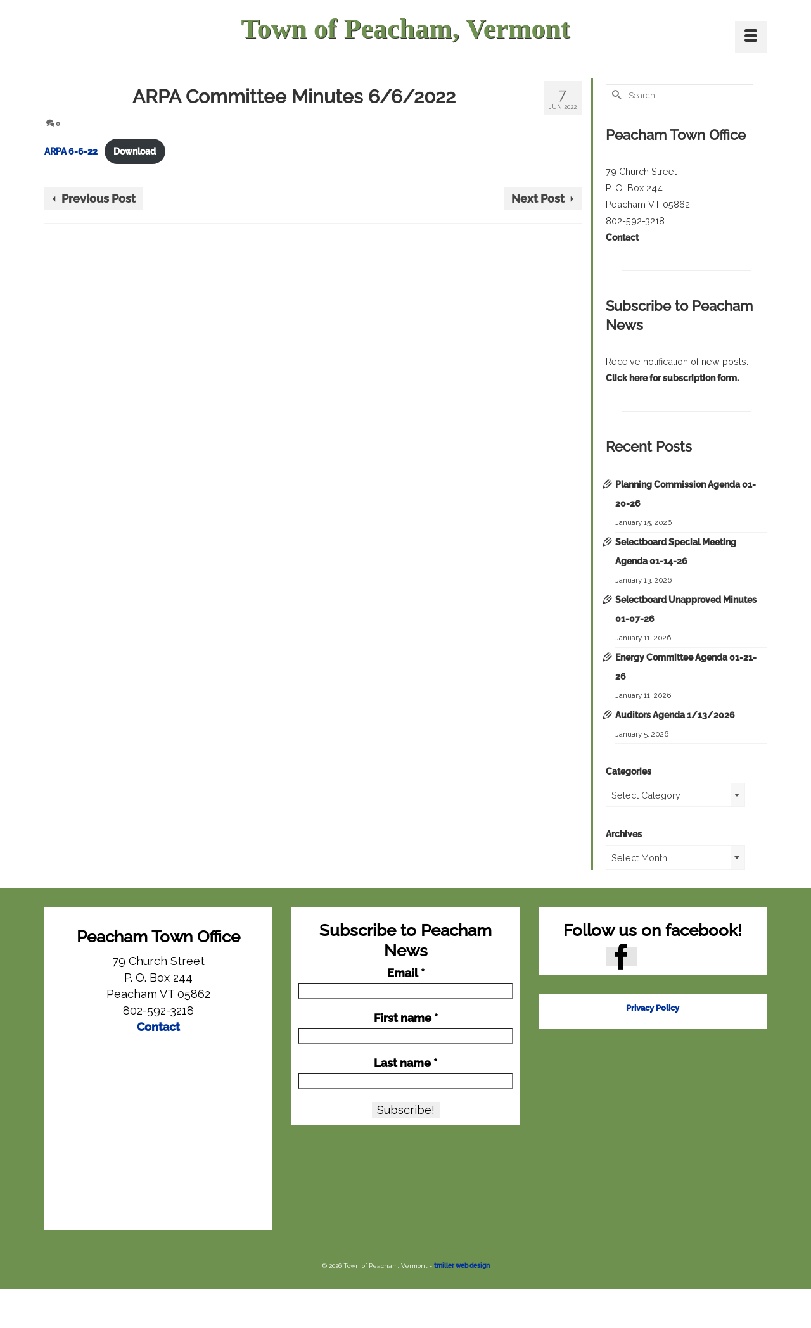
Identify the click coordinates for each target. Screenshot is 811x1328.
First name (406, 1018)
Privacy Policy (652, 1008)
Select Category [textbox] (645, 795)
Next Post (538, 198)
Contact (622, 237)
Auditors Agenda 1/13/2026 (675, 714)
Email (406, 973)
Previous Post (98, 198)
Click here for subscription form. (672, 377)
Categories (628, 771)
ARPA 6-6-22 (71, 151)
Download (134, 151)
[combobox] (675, 795)
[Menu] (751, 37)
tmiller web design (462, 1265)
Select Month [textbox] (639, 857)
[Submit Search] (615, 95)
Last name (405, 1063)
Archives (624, 833)
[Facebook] (621, 956)
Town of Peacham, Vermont (405, 28)
